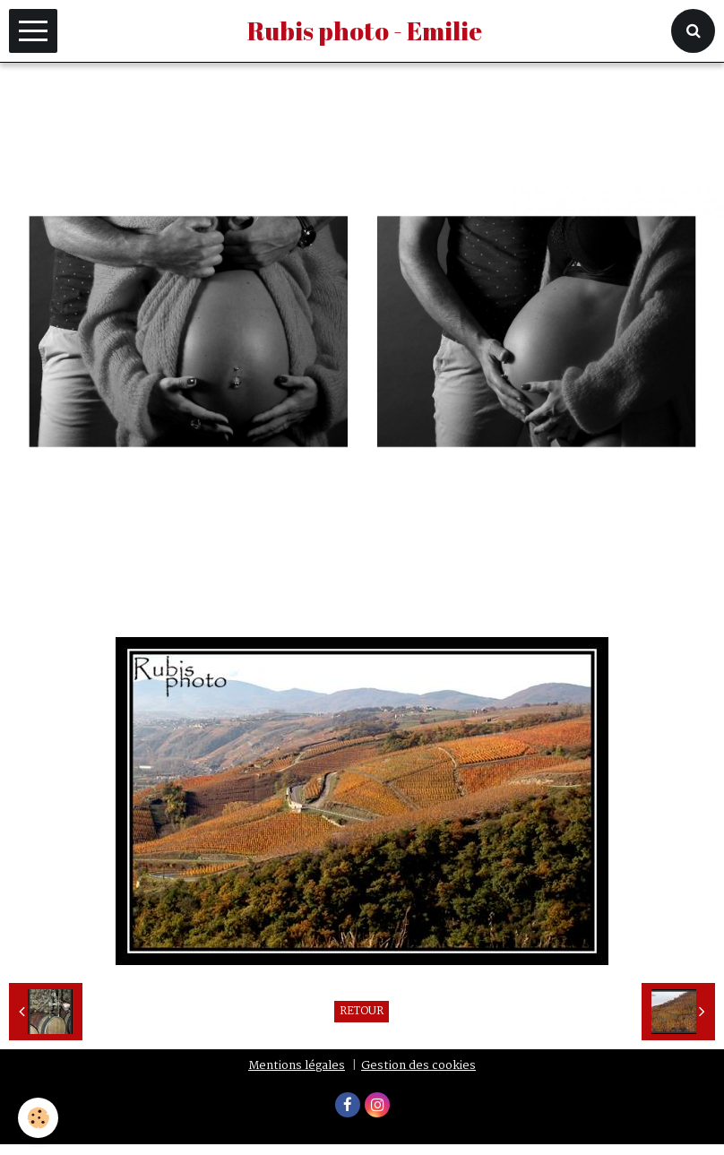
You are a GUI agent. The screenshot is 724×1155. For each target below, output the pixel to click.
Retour (362, 1012)
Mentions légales (296, 1065)
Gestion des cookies (418, 1065)
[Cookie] (38, 1118)
